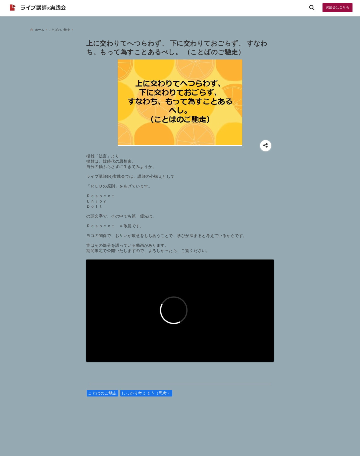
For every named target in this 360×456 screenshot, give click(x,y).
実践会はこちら (338, 7)
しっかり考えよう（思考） (146, 392)
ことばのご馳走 (102, 392)
